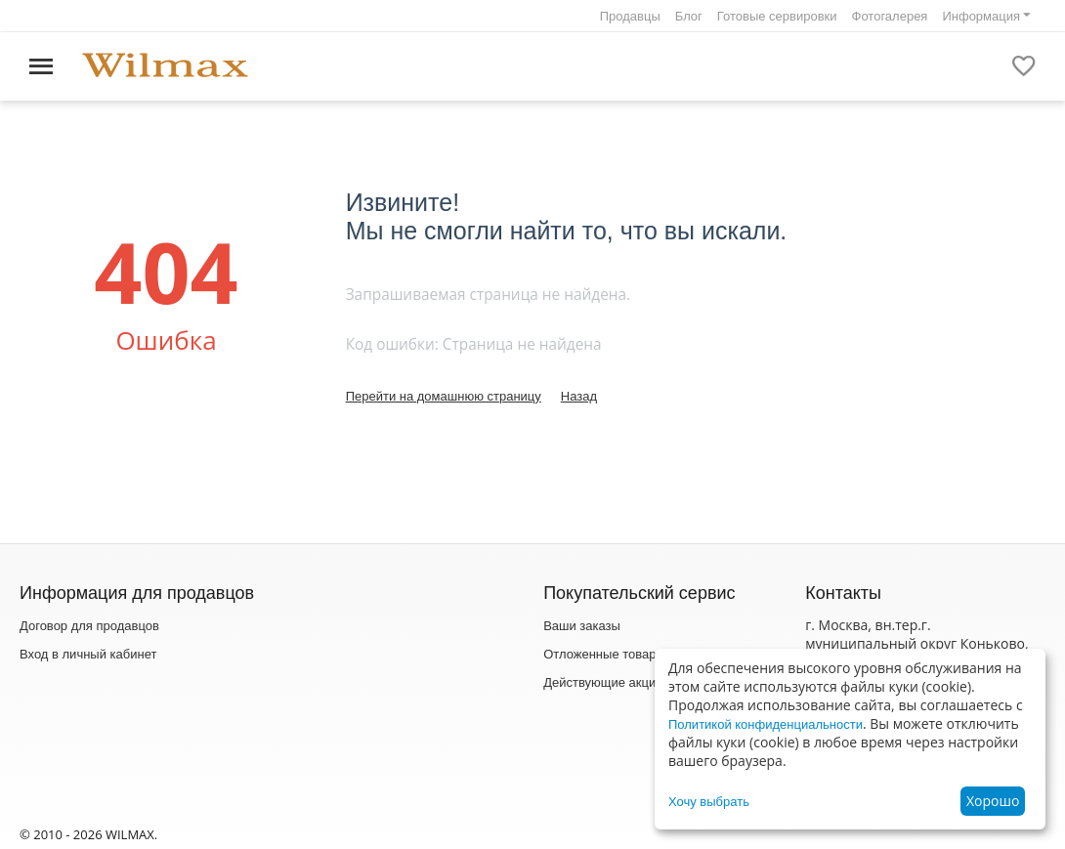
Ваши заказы (581, 625)
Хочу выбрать (708, 801)
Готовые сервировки (777, 16)
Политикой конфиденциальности (765, 724)
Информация (981, 16)
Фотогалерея (890, 16)
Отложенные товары (604, 654)
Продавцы (630, 16)
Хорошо (992, 800)
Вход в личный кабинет (88, 654)
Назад (579, 396)
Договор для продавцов (89, 625)
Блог (689, 16)
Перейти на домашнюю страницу (443, 396)
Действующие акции (602, 682)
